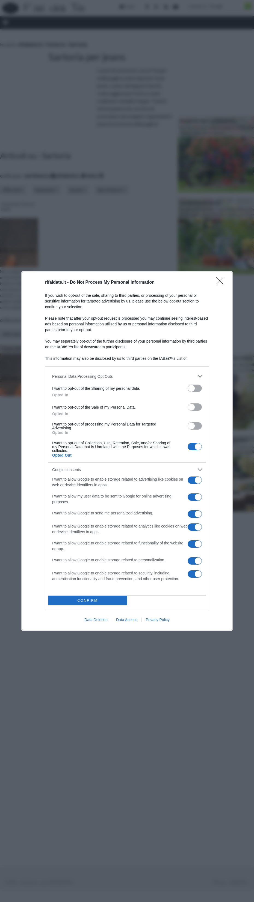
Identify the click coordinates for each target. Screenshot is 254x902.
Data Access (126, 620)
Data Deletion (96, 620)
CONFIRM (87, 600)
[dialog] (127, 451)
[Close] (221, 282)
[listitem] (127, 376)
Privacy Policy (158, 620)
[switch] (195, 388)
